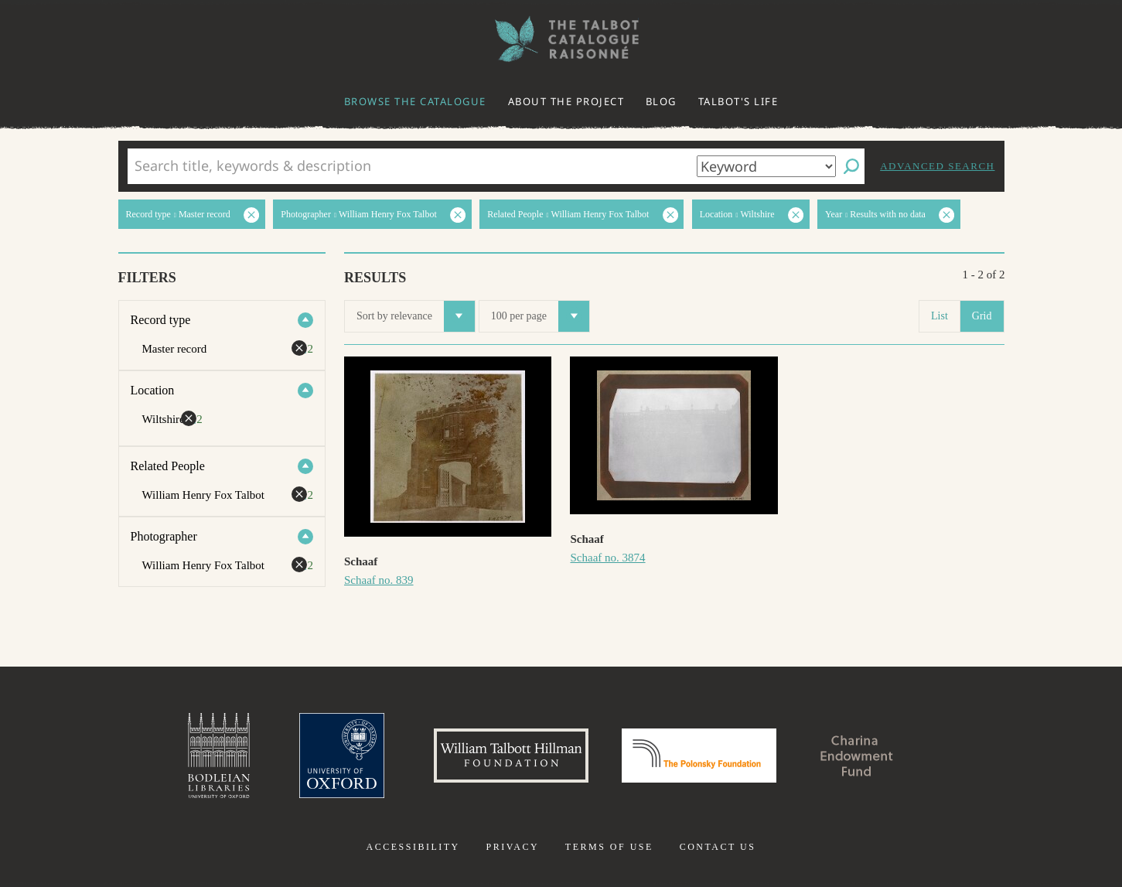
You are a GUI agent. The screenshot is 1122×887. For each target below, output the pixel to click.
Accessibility (413, 846)
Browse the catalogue (415, 101)
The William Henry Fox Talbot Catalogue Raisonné (561, 39)
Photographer (164, 536)
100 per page (540, 316)
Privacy (512, 846)
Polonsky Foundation (699, 755)
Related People (168, 465)
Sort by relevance (415, 316)
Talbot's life (738, 101)
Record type (161, 319)
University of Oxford (341, 755)
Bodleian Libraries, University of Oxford (219, 755)
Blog (661, 101)
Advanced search (937, 166)
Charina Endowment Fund (856, 755)
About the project (566, 101)
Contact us (718, 846)
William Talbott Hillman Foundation (511, 755)
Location (153, 390)
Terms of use (609, 846)
